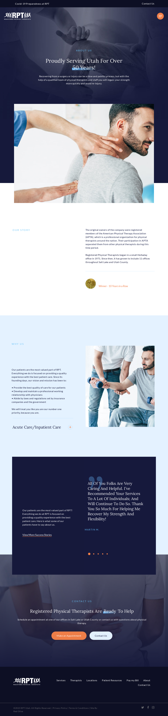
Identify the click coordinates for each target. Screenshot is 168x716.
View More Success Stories (32, 534)
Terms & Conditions (79, 708)
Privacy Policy (60, 708)
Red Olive (18, 711)
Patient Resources (112, 680)
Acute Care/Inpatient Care (38, 427)
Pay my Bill (133, 680)
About (146, 680)
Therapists (76, 680)
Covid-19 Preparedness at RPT (32, 3)
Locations (92, 680)
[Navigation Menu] (160, 16)
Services (60, 680)
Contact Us (148, 3)
